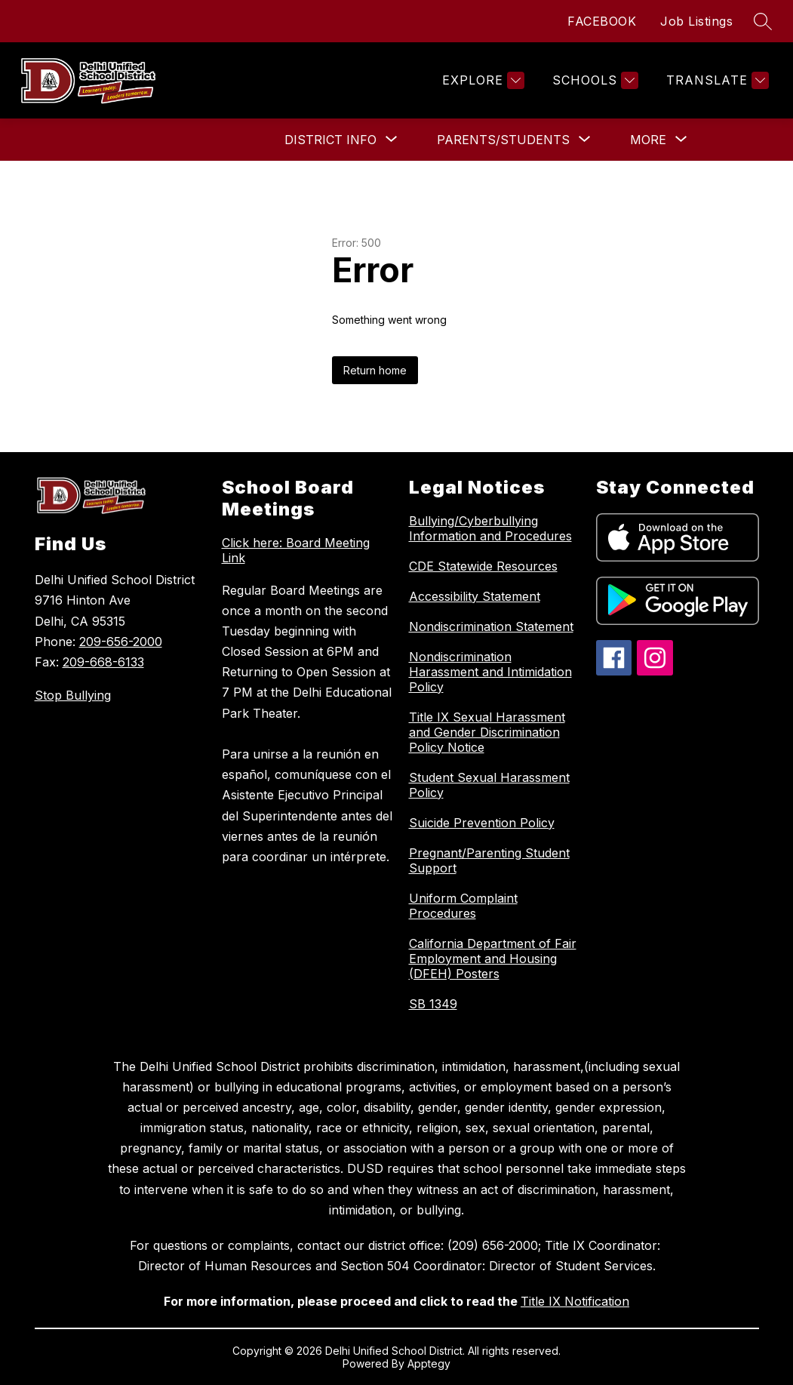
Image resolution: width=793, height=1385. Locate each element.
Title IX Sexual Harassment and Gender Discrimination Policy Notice (487, 732)
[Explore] (481, 80)
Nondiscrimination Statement (491, 626)
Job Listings (696, 21)
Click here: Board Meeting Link (296, 550)
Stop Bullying (73, 695)
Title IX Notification (575, 1301)
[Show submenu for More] (648, 140)
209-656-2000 (120, 641)
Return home (375, 370)
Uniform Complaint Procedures (463, 906)
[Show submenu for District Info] (330, 140)
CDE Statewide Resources (483, 566)
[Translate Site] (715, 80)
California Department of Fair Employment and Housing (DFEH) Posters (492, 958)
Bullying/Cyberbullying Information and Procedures (490, 528)
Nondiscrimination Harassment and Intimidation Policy (490, 671)
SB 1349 (433, 1003)
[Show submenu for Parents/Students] (503, 140)
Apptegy (428, 1363)
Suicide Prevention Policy (482, 822)
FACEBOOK (601, 21)
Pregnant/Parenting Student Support (489, 860)
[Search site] (763, 21)
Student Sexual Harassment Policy (489, 785)
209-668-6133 (103, 661)
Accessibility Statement (474, 596)
